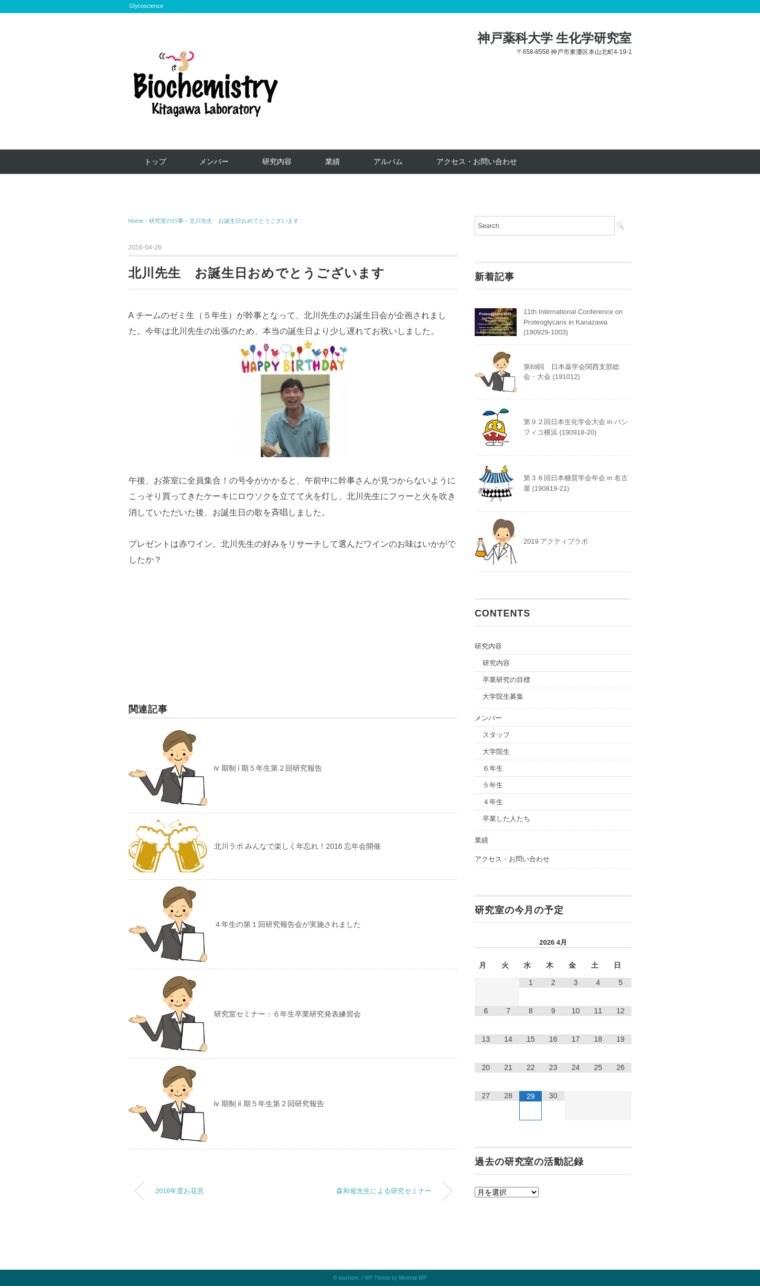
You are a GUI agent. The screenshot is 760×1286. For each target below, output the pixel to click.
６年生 (493, 768)
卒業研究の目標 (506, 680)
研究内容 (277, 161)
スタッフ (496, 735)
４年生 (493, 802)
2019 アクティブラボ (555, 541)
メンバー (214, 161)
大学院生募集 (503, 696)
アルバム (388, 161)
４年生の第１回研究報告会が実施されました (287, 924)
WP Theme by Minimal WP (395, 1278)
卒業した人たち (506, 819)
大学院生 (496, 751)
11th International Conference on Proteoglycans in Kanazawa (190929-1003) (573, 322)
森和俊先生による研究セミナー (384, 1191)
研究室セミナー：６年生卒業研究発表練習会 (287, 1014)
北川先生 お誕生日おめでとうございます (244, 221)
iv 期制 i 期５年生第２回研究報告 (268, 768)
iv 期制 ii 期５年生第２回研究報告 (269, 1103)
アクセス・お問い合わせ (476, 161)
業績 (332, 161)
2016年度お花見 (179, 1191)
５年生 (493, 785)
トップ (155, 161)
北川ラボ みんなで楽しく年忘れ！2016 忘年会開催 (297, 846)
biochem (349, 1278)
